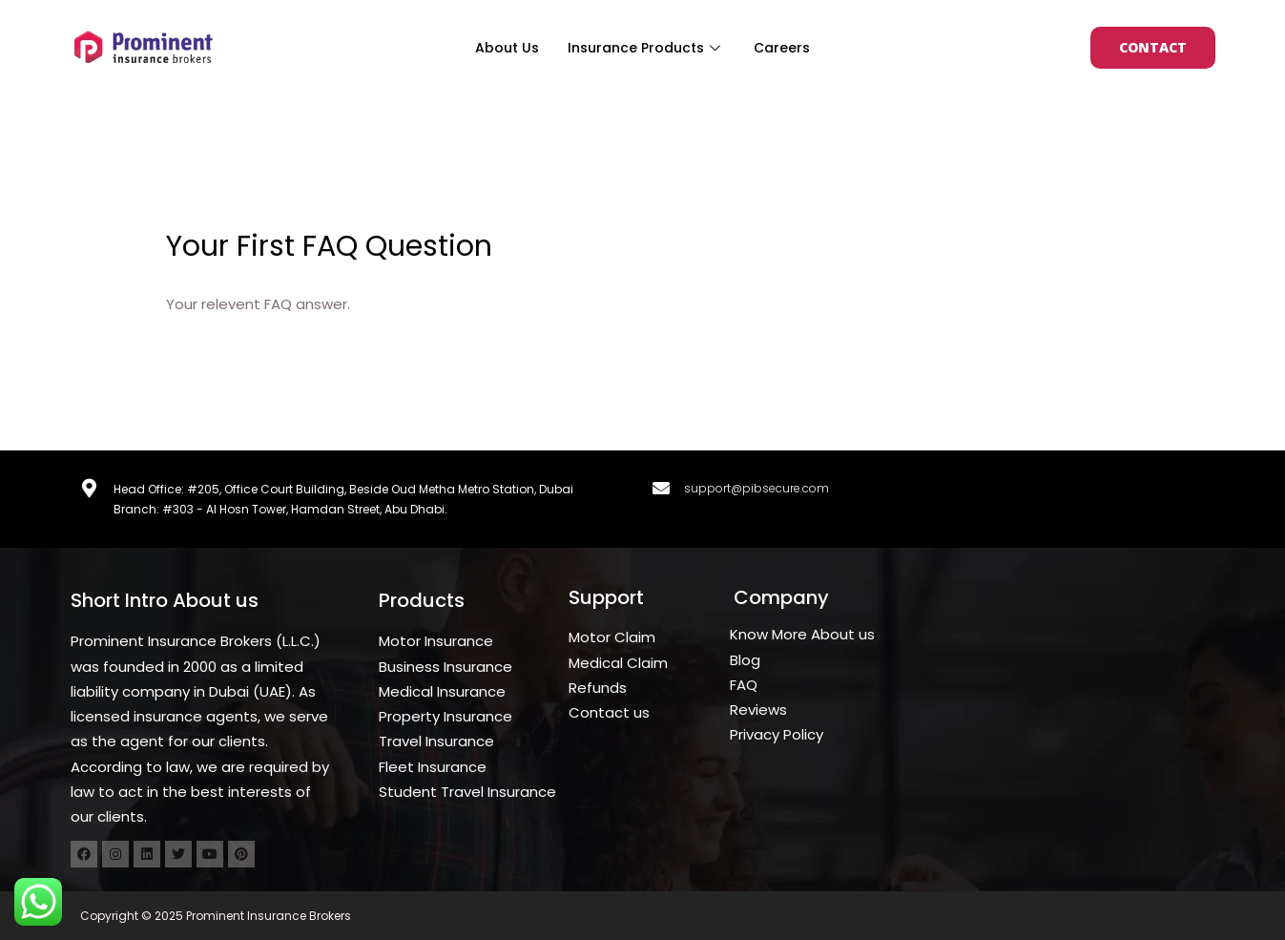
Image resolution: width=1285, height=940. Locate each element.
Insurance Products (646, 47)
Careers (782, 47)
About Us (507, 47)
